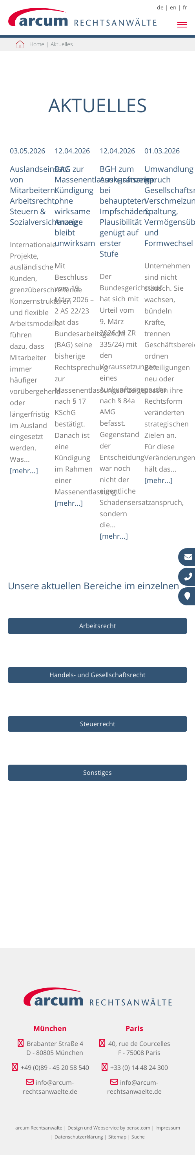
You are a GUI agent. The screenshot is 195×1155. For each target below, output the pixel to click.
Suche (138, 1136)
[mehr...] (24, 470)
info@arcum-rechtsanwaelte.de (50, 1086)
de (160, 7)
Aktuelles (62, 44)
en (173, 7)
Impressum (167, 1127)
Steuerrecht (97, 724)
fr (185, 7)
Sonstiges (97, 772)
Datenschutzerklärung (79, 1136)
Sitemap (117, 1136)
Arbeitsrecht (97, 625)
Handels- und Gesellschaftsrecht (97, 674)
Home (36, 44)
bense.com (138, 1127)
